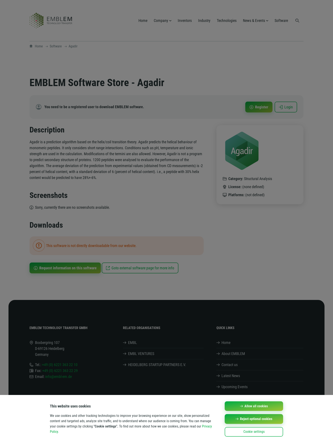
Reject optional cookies (256, 419)
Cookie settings (254, 432)
